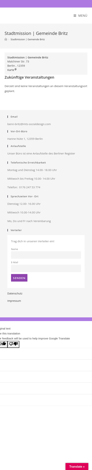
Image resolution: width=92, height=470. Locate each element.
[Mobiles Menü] (80, 16)
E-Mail (14, 262)
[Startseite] (6, 39)
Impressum (14, 300)
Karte (12, 70)
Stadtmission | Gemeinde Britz (27, 39)
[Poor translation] (13, 344)
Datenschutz (14, 293)
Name (14, 249)
